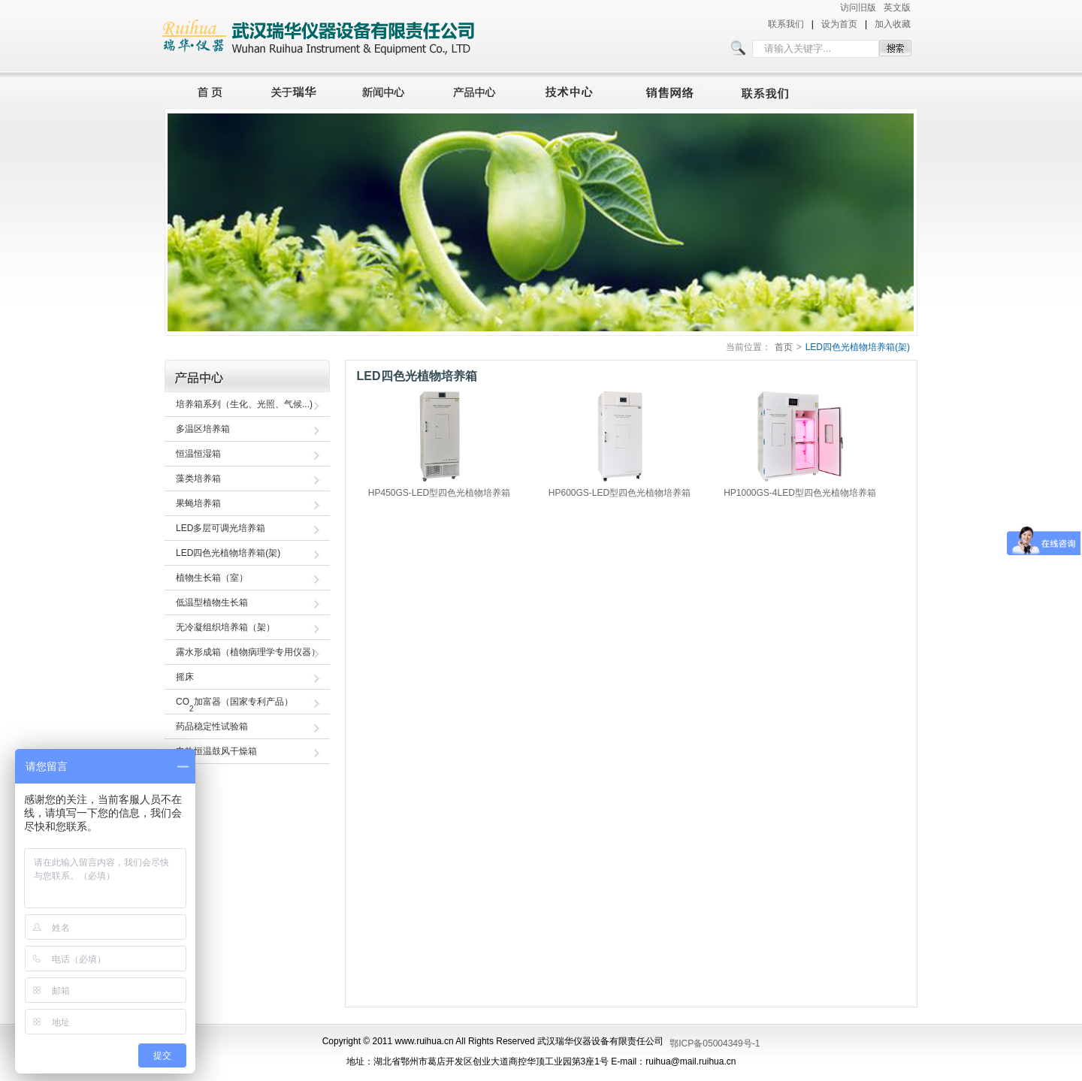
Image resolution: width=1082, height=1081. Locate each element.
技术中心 (575, 90)
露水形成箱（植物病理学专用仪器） (248, 652)
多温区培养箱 (203, 429)
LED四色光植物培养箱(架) (857, 347)
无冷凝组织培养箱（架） (225, 627)
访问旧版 (858, 7)
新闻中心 (385, 90)
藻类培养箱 (198, 478)
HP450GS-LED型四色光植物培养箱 (439, 493)
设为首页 (839, 24)
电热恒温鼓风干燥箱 (216, 751)
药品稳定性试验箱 (212, 726)
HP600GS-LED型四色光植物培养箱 (620, 493)
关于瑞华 (293, 90)
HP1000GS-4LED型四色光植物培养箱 (800, 493)
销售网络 (672, 90)
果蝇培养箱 (198, 503)
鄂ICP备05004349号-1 (714, 1043)
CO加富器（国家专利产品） (234, 704)
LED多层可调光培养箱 (220, 528)
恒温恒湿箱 (198, 453)
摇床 (185, 677)
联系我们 (786, 24)
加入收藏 (893, 24)
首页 (206, 90)
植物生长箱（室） (212, 577)
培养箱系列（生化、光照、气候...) (244, 404)
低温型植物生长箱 (212, 602)
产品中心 (479, 90)
